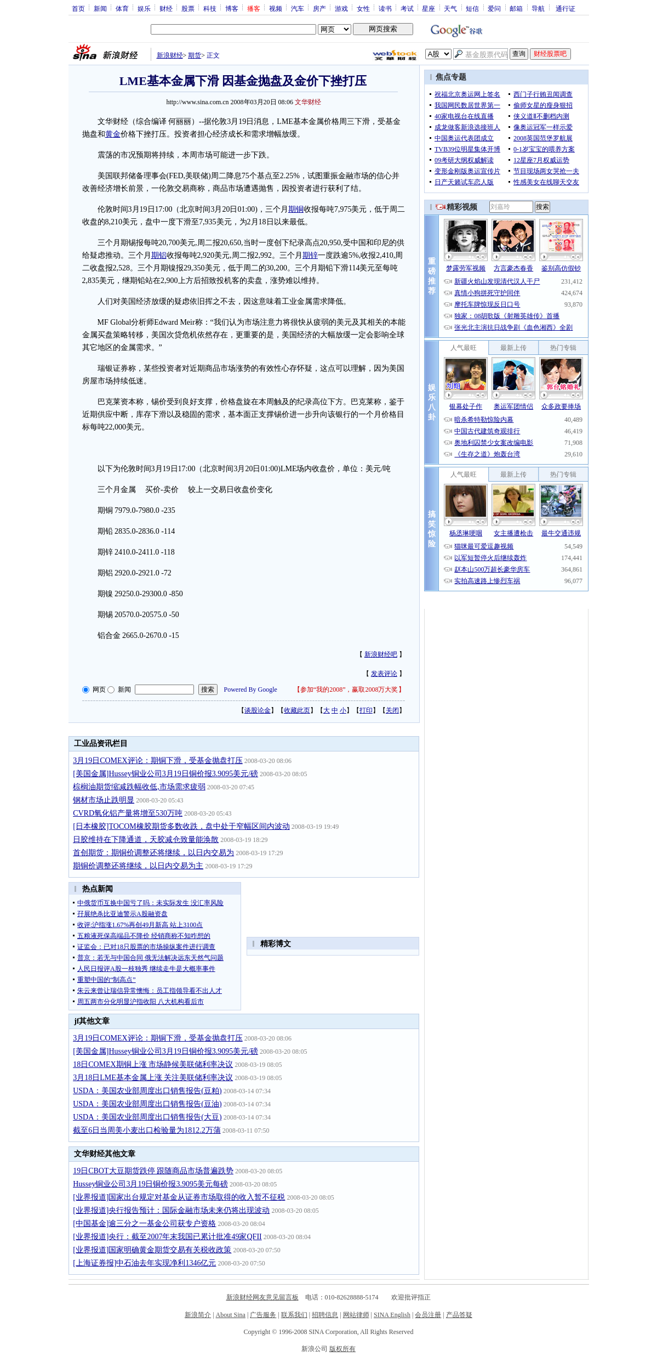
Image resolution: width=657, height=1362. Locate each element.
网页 (99, 689)
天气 (450, 8)
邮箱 (516, 8)
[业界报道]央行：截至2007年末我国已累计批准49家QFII (167, 1237)
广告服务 (263, 1315)
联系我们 (294, 1315)
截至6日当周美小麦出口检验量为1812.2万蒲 (147, 1130)
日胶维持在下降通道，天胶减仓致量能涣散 (146, 839)
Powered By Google (250, 689)
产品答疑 (459, 1315)
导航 (538, 8)
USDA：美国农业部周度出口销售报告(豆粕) (147, 1091)
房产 (319, 8)
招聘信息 (325, 1315)
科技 (209, 8)
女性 (363, 8)
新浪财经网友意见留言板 (262, 1297)
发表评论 (384, 673)
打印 (366, 710)
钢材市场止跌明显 (103, 800)
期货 (194, 55)
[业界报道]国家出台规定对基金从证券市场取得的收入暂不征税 (179, 1197)
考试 (407, 8)
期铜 (296, 209)
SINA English (392, 1315)
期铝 (159, 255)
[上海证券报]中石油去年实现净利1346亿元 (144, 1263)
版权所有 (342, 1349)
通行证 (565, 8)
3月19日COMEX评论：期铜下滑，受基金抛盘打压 (158, 760)
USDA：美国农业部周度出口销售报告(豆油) (147, 1104)
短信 (472, 8)
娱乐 (144, 8)
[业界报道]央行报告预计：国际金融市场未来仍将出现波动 (171, 1210)
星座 (428, 8)
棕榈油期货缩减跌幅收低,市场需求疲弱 (139, 787)
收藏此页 (297, 710)
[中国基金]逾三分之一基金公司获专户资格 (144, 1223)
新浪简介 (198, 1315)
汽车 (297, 8)
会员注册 (428, 1315)
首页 (78, 8)
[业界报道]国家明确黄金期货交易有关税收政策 (152, 1250)
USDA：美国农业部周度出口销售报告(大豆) (147, 1117)
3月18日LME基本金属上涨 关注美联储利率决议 (153, 1077)
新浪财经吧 (380, 654)
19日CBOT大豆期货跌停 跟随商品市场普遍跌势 (153, 1171)
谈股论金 (257, 710)
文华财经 (308, 102)
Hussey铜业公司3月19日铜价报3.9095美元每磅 (150, 1184)
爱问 (494, 8)
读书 (385, 8)
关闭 (392, 710)
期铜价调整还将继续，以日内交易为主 (138, 866)
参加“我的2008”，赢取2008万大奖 (349, 689)
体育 (122, 8)
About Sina (230, 1315)
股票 (188, 8)
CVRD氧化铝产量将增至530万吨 (127, 813)
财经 (166, 8)
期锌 (310, 255)
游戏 (341, 8)
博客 (231, 8)
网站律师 (356, 1315)
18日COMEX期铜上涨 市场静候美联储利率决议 (153, 1064)
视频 (275, 8)
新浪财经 (170, 55)
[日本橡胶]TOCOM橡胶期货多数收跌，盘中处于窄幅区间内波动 (181, 826)
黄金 (113, 134)
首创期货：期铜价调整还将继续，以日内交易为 (153, 853)
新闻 (100, 8)
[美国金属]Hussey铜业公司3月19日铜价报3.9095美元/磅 (165, 774)
